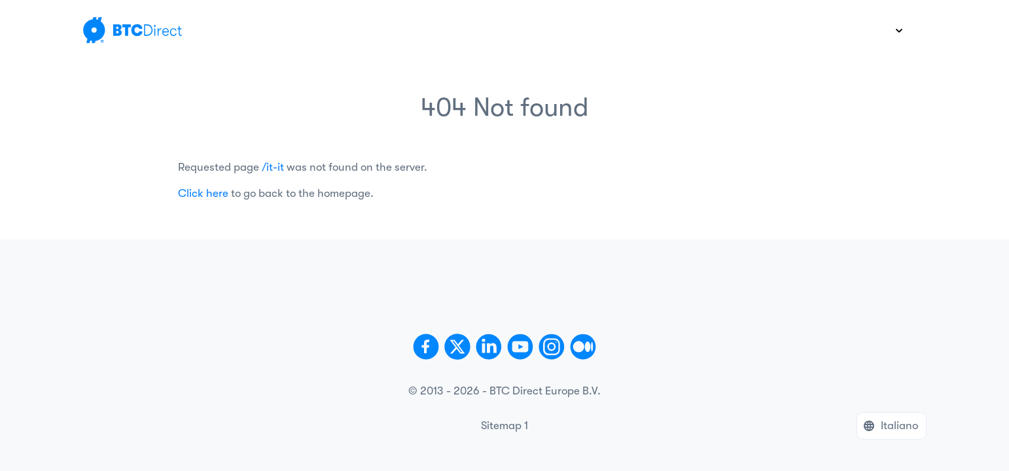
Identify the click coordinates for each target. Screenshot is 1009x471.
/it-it (273, 167)
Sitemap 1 (504, 425)
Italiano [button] (899, 425)
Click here (203, 193)
